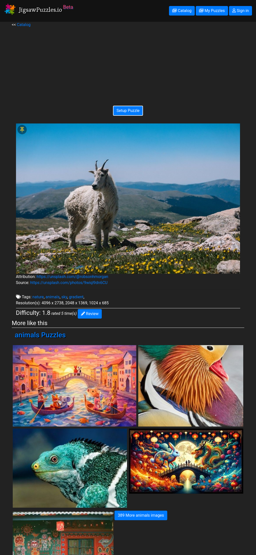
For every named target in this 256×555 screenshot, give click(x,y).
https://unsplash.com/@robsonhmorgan (72, 276)
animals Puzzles (40, 335)
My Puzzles (212, 10)
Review (89, 313)
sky (64, 297)
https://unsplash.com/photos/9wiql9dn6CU (69, 282)
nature (38, 297)
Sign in (240, 10)
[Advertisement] (128, 63)
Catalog (182, 10)
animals (53, 297)
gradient (76, 297)
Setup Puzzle (128, 110)
